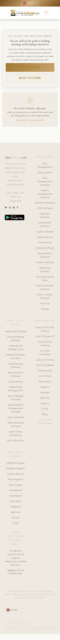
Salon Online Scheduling (15, 433)
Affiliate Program (15, 463)
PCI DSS (48, 629)
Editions (44, 387)
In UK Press (45, 376)
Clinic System (45, 172)
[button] (46, 13)
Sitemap (44, 392)
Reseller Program (15, 468)
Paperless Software (45, 215)
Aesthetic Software (45, 202)
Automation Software (44, 224)
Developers (15, 495)
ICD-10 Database (45, 365)
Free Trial (45, 303)
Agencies (16, 512)
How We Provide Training (44, 329)
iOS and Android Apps (45, 278)
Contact (15, 517)
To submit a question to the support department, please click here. (15, 558)
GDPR (44, 408)
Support (44, 403)
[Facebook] (17, 207)
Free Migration (15, 479)
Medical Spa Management (15, 389)
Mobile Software (45, 262)
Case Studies (16, 485)
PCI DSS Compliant (44, 352)
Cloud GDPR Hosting (45, 344)
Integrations (15, 490)
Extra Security (44, 370)
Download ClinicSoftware (44, 421)
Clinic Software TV (45, 336)
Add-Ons (45, 398)
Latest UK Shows (44, 359)
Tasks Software (45, 237)
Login (15, 523)
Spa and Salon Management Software (15, 408)
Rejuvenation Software (45, 255)
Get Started (30, 67)
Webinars (16, 506)
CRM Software (45, 208)
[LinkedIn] (14, 207)
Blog (44, 414)
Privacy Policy (16, 629)
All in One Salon (15, 440)
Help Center (44, 381)
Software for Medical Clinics (15, 347)
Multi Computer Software (45, 287)
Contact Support (30, 120)
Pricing (45, 309)
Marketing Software (15, 331)
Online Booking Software (15, 339)
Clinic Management (44, 165)
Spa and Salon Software (15, 374)
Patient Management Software (44, 194)
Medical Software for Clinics (15, 356)
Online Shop (45, 242)
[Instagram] (10, 207)
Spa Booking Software (16, 365)
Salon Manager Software (16, 398)
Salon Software (15, 417)
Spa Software (15, 381)
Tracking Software (45, 248)
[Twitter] (6, 207)
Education (15, 501)
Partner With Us (15, 474)
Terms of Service (18, 623)
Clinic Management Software (44, 181)
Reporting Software (44, 269)
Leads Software (44, 231)
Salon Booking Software (16, 424)
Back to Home (30, 77)
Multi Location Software (45, 296)
